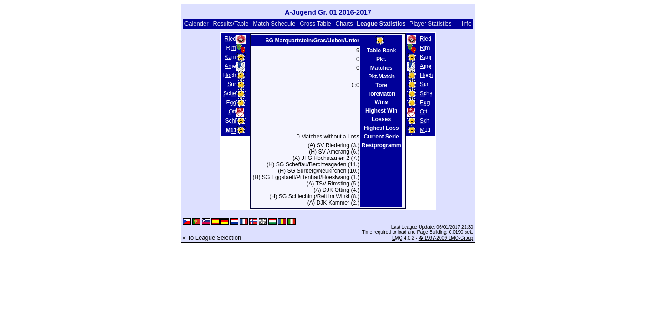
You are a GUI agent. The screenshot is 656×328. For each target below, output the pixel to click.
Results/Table (230, 23)
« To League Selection (212, 237)
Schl (230, 121)
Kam (230, 57)
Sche (229, 93)
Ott (232, 111)
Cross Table (315, 23)
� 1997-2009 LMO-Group (446, 238)
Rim (231, 48)
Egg (231, 102)
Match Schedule (274, 23)
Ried (230, 39)
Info (467, 23)
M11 (425, 130)
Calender (196, 23)
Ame (230, 66)
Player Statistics (430, 23)
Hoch (229, 75)
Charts (344, 23)
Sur (231, 84)
